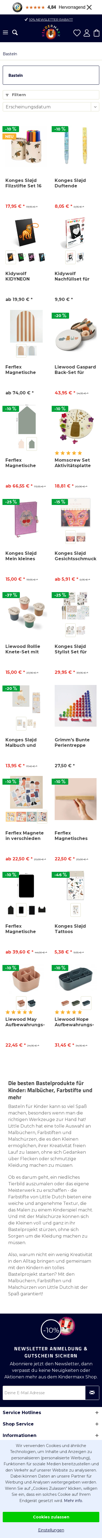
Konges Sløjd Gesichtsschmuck (75, 556)
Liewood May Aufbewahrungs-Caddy (25, 1022)
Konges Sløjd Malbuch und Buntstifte (21, 742)
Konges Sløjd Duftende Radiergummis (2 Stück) (75, 183)
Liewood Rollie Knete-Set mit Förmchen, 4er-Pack (23, 649)
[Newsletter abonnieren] (92, 1393)
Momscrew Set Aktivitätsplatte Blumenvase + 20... (73, 463)
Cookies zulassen (51, 1517)
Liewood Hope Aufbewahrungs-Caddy (74, 1022)
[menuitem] (5, 33)
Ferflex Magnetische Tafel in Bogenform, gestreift (20, 369)
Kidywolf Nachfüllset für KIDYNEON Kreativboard (72, 276)
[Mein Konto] (87, 33)
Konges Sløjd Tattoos (70, 929)
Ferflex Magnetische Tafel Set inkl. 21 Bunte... (24, 929)
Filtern (16, 94)
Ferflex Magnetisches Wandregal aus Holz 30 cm (72, 835)
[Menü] (5, 33)
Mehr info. (73, 1500)
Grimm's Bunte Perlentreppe (72, 742)
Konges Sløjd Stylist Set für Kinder (71, 649)
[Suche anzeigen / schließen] (15, 32)
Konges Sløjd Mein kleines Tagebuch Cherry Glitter (26, 556)
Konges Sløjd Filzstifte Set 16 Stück (23, 183)
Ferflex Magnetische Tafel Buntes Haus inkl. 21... (21, 463)
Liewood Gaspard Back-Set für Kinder (75, 369)
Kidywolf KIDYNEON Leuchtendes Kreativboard (20, 276)
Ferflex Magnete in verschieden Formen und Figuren (24, 835)
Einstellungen (51, 1530)
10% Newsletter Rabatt (51, 19)
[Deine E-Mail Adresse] (51, 1393)
